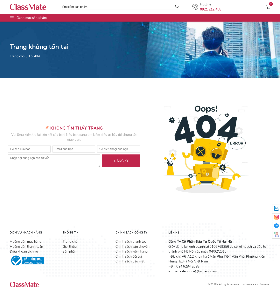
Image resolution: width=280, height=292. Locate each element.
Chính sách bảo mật (130, 261)
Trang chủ (17, 56)
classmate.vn (251, 284)
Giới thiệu (70, 246)
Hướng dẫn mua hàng (25, 241)
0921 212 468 (210, 9)
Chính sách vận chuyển (133, 246)
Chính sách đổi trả (129, 256)
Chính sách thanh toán (132, 241)
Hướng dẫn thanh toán (26, 246)
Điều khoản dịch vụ (24, 251)
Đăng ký (121, 161)
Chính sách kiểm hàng (132, 251)
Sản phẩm (70, 251)
